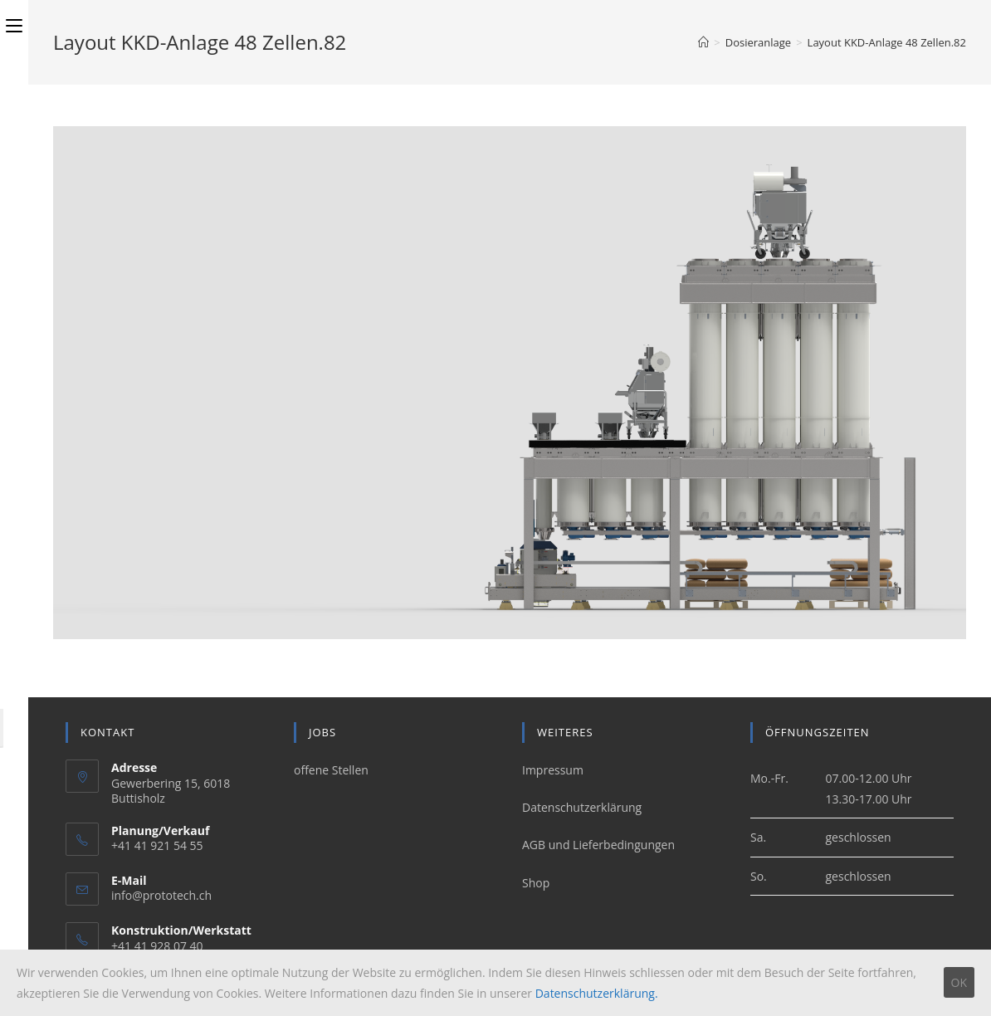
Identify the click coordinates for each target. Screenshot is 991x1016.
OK (959, 982)
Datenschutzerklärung (582, 807)
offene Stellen (331, 770)
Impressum (552, 770)
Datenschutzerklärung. (596, 993)
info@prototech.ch (161, 895)
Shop (535, 883)
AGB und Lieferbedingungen (598, 844)
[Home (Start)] (703, 42)
